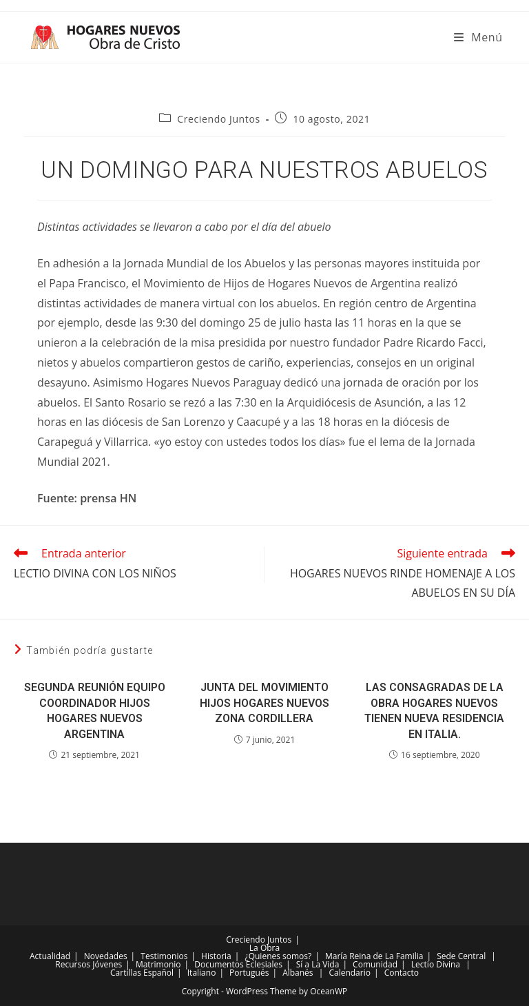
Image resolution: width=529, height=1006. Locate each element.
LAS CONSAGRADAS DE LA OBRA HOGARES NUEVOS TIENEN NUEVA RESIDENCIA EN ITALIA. (434, 710)
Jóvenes (107, 964)
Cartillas (125, 972)
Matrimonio (158, 964)
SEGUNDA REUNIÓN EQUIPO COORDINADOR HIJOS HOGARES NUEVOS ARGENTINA (94, 710)
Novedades (105, 956)
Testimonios (164, 956)
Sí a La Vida (318, 964)
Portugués (249, 972)
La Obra (264, 948)
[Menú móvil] (478, 37)
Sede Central (461, 956)
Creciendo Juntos (218, 118)
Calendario (350, 972)
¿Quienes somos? (278, 956)
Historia (216, 956)
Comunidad (375, 964)
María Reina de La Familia (374, 956)
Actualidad (50, 956)
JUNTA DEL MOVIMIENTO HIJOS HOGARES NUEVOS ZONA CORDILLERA (264, 703)
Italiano (201, 972)
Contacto (401, 972)
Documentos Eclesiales (238, 964)
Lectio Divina (435, 964)
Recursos (72, 964)
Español (158, 972)
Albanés (297, 972)
